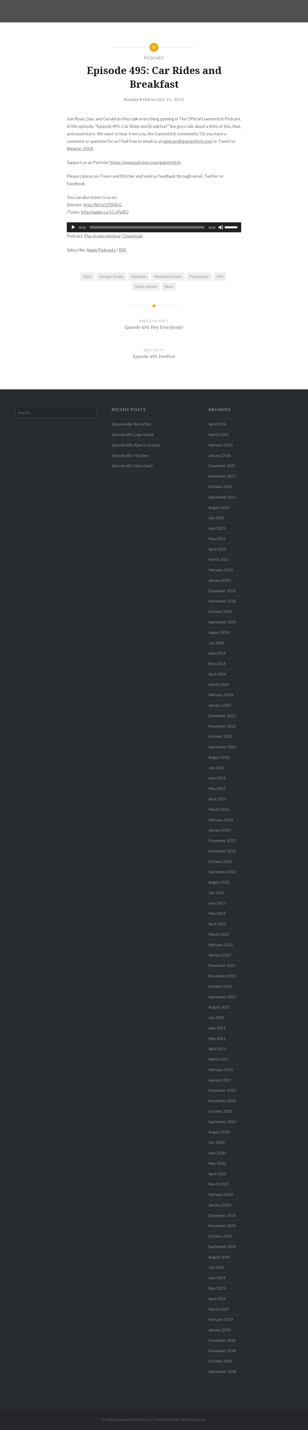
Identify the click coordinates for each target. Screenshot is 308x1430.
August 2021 (219, 1007)
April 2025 (217, 549)
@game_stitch (80, 148)
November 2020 (222, 1100)
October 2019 (220, 1236)
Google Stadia (111, 276)
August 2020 (219, 1132)
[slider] (147, 227)
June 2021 (217, 1028)
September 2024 (222, 622)
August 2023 (219, 757)
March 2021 (218, 1059)
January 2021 (219, 1080)
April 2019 (217, 1298)
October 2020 (220, 1111)
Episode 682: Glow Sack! (132, 465)
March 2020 (218, 1184)
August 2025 (219, 507)
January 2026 (219, 455)
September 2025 (222, 497)
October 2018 (220, 1361)
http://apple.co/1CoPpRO (105, 212)
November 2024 (222, 601)
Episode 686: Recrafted (131, 424)
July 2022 (216, 892)
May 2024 (217, 663)
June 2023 (217, 778)
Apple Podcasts (101, 249)
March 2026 (218, 434)
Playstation (199, 276)
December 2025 (221, 465)
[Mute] (220, 227)
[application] (154, 227)
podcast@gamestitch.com (187, 141)
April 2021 (217, 1048)
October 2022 (220, 861)
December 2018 (221, 1340)
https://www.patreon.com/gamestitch (145, 162)
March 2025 (218, 559)
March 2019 (218, 1309)
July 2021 (216, 1017)
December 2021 (221, 965)
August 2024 (219, 632)
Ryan (145, 99)
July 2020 (216, 1142)
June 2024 (217, 653)
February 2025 (220, 570)
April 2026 (217, 424)
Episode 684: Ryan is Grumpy (136, 445)
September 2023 (222, 747)
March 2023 (218, 809)
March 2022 (218, 934)
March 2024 (218, 684)
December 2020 (221, 1090)
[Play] (73, 227)
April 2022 (217, 924)
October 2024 (220, 611)
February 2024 (220, 694)
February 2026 (220, 445)
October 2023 (220, 736)
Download (133, 236)
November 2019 (222, 1225)
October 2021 (220, 986)
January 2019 (219, 1330)
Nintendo (139, 276)
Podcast (154, 58)
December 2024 (221, 591)
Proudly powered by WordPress (127, 1419)
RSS (122, 249)
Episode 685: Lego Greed (133, 434)
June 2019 (217, 1277)
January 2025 (219, 580)
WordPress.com (192, 1419)
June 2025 (217, 528)
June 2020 (217, 1153)
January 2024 (219, 705)
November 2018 (222, 1350)
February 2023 (220, 820)
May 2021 (217, 1038)
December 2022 (221, 840)
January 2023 (219, 830)
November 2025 (222, 476)
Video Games (146, 286)
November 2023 (222, 726)
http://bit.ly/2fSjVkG (102, 204)
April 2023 (217, 799)
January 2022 (219, 955)
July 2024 (216, 643)
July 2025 (216, 517)
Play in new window (102, 236)
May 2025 (217, 538)
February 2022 (220, 944)
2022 (87, 276)
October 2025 (220, 486)
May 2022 (217, 913)
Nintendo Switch (168, 276)
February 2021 (220, 1069)
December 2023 (221, 715)
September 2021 (222, 997)
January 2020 (219, 1205)
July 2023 (216, 767)
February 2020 (220, 1194)
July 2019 (216, 1267)
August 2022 (219, 882)
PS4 (220, 276)
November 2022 (222, 851)
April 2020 (217, 1174)
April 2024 (217, 674)
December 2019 (221, 1215)
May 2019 (217, 1288)
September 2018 (222, 1371)
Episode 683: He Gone (130, 455)
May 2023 (217, 788)
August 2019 (219, 1257)
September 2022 (222, 871)
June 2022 (217, 903)
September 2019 (222, 1246)
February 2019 (220, 1319)
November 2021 (222, 976)
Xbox (168, 286)
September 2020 (222, 1121)
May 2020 (217, 1163)
